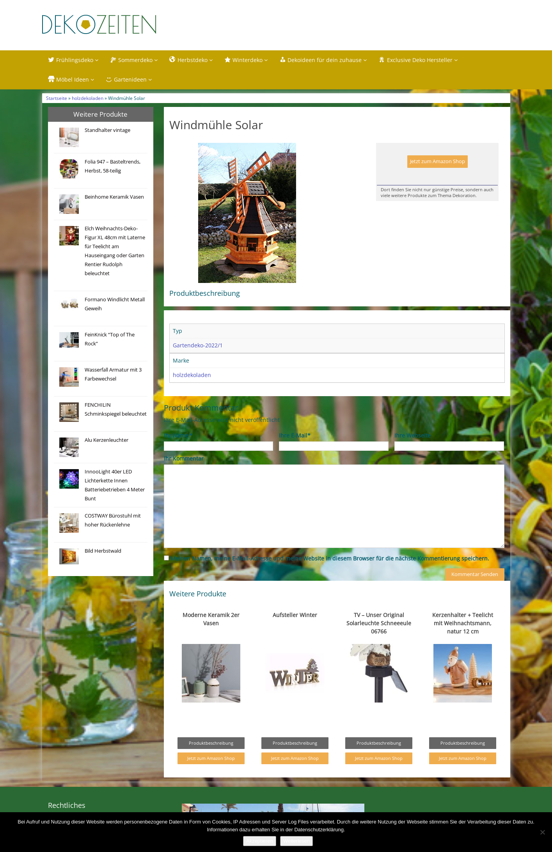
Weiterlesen (296, 841)
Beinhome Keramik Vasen (114, 197)
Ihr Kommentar (184, 458)
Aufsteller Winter (295, 615)
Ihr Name (178, 435)
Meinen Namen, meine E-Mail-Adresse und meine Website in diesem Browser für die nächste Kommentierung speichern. (329, 558)
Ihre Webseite (412, 435)
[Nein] (542, 832)
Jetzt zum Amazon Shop (437, 161)
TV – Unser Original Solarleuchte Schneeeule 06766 (378, 623)
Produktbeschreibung (211, 743)
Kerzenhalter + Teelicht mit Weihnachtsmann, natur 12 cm (462, 623)
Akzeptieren (259, 841)
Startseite (56, 98)
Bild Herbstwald (103, 551)
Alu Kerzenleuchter (106, 440)
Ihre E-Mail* (295, 435)
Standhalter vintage (107, 130)
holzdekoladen (87, 98)
